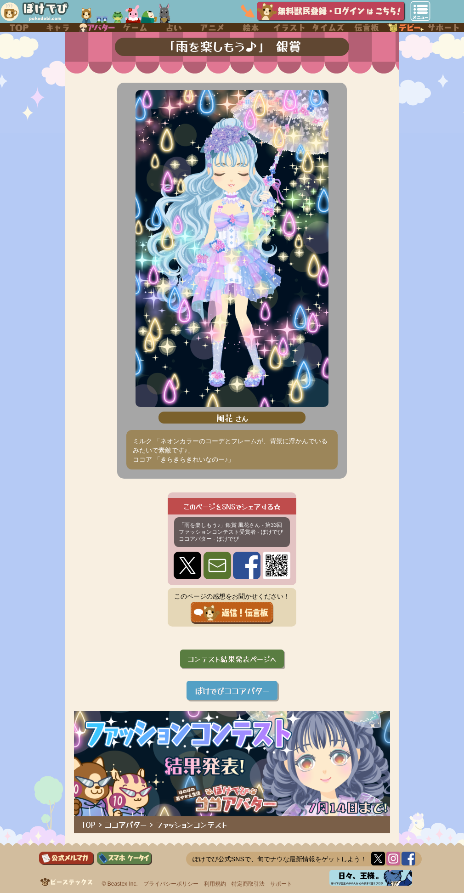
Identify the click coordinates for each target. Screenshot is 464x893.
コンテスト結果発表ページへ (232, 658)
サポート (281, 884)
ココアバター (126, 824)
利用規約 (215, 884)
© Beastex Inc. (120, 884)
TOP (89, 824)
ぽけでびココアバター (232, 690)
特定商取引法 (248, 884)
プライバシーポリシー (170, 884)
